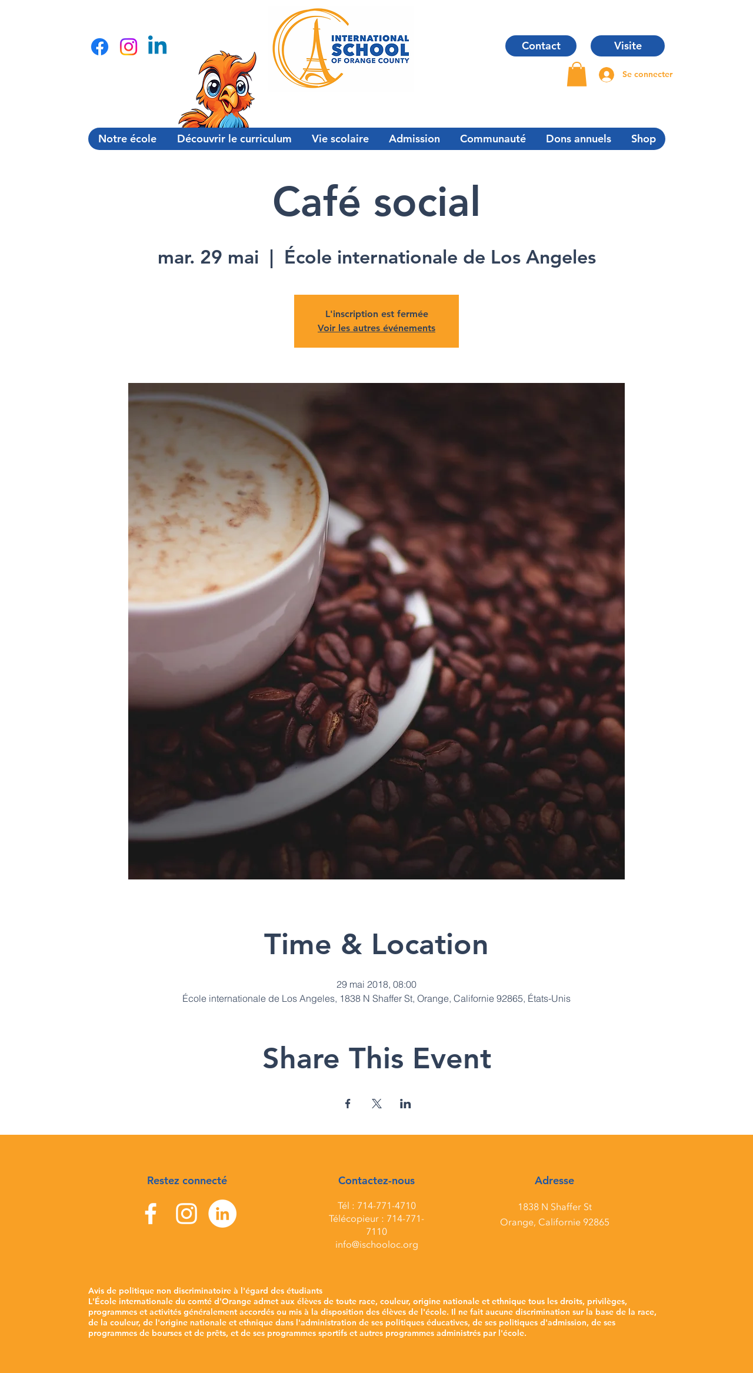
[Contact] (541, 45)
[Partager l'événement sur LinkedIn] (405, 1103)
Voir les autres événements (376, 328)
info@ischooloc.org (376, 1244)
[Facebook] (99, 46)
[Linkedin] (157, 46)
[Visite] (628, 45)
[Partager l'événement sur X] (376, 1103)
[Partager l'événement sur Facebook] (348, 1103)
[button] (577, 74)
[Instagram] (128, 46)
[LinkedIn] (222, 1213)
